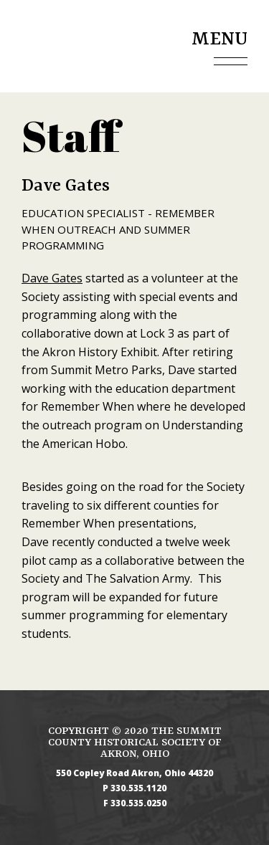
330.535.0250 (138, 803)
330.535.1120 (138, 788)
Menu (219, 39)
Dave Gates (52, 278)
